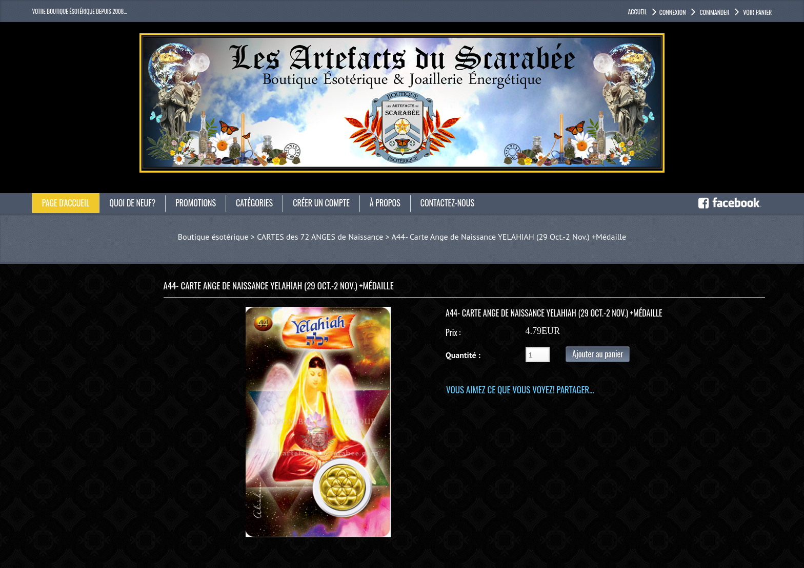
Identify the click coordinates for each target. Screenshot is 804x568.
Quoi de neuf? (132, 203)
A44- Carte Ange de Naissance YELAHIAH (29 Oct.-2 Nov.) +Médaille (508, 237)
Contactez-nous (447, 203)
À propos (385, 203)
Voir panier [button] (757, 12)
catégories (254, 203)
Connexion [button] (672, 12)
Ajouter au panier (597, 354)
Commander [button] (714, 12)
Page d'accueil (66, 203)
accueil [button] (637, 11)
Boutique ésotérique (213, 237)
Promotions (195, 203)
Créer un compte (321, 203)
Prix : (453, 332)
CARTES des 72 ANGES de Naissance (320, 237)
